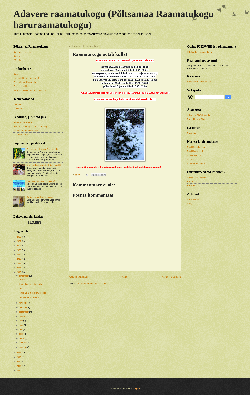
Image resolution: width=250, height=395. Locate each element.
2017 (19, 263)
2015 (19, 272)
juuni (21, 325)
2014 (19, 353)
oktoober (23, 307)
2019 (19, 254)
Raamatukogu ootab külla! (30, 284)
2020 (19, 250)
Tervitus (22, 279)
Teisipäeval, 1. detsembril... (30, 297)
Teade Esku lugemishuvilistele (32, 293)
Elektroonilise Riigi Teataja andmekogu (31, 126)
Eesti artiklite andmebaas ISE (26, 78)
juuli (21, 320)
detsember (24, 276)
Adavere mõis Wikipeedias (199, 115)
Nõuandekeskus (20, 134)
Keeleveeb (192, 159)
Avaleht (124, 276)
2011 (19, 366)
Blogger (136, 388)
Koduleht (17, 56)
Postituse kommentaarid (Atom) (92, 283)
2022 (19, 241)
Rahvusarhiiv (193, 199)
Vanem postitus (171, 276)
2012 (19, 361)
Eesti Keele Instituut (196, 147)
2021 (19, 245)
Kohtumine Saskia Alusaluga (39, 197)
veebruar (23, 342)
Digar (15, 74)
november (24, 303)
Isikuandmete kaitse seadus (26, 130)
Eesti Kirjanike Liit (195, 151)
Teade (21, 288)
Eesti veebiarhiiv (20, 86)
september (24, 312)
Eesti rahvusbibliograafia (24, 82)
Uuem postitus (78, 276)
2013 (19, 357)
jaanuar (22, 347)
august (22, 316)
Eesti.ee (17, 104)
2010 (19, 370)
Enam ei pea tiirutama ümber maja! (42, 149)
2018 (19, 259)
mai (21, 329)
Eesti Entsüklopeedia (196, 177)
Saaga (190, 203)
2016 (19, 268)
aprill (21, 334)
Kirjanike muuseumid (196, 163)
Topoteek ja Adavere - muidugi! (40, 181)
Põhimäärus (18, 60)
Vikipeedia (192, 181)
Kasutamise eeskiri (22, 52)
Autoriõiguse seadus (22, 122)
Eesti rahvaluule (194, 155)
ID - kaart (17, 108)
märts (22, 338)
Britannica (191, 185)
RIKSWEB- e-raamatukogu (199, 52)
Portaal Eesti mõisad (196, 119)
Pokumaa (191, 133)
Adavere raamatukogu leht (199, 82)
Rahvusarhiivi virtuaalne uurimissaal (29, 90)
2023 (19, 237)
